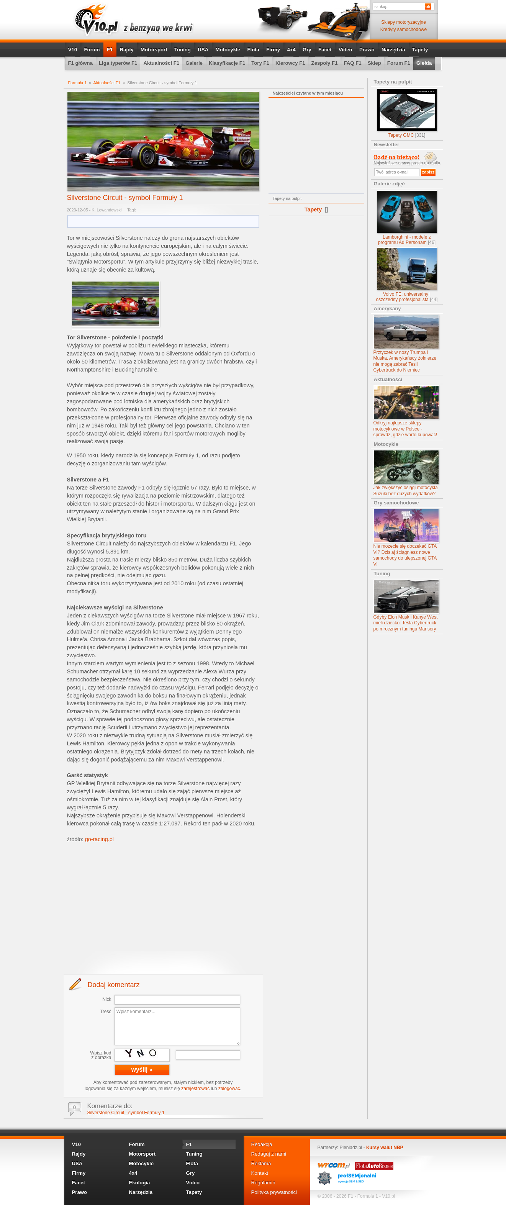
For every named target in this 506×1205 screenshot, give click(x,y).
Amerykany (387, 308)
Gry (307, 49)
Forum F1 (398, 63)
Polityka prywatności (274, 1192)
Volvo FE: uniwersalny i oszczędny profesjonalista (407, 274)
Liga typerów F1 (118, 63)
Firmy (273, 49)
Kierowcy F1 (290, 63)
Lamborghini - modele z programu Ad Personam (407, 217)
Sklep (374, 63)
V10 (72, 49)
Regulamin (263, 1182)
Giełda (424, 63)
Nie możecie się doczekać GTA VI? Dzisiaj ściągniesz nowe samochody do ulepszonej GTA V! (406, 538)
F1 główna (80, 63)
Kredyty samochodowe (403, 29)
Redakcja (261, 1144)
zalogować (229, 1088)
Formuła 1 (77, 82)
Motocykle (228, 49)
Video (345, 49)
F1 (110, 49)
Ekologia (139, 1182)
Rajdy (127, 49)
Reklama (261, 1163)
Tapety (420, 49)
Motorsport (154, 49)
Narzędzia (393, 49)
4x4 (291, 49)
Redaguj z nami (269, 1154)
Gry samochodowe (396, 503)
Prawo (367, 49)
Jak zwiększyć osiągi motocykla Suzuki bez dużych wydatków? (406, 473)
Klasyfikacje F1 (227, 63)
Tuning (182, 49)
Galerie (194, 63)
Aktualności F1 (161, 63)
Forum (92, 49)
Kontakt (260, 1173)
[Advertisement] (163, 908)
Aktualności (388, 379)
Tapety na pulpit (393, 82)
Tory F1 (260, 63)
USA (203, 49)
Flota (253, 49)
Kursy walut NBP (384, 1147)
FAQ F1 (352, 63)
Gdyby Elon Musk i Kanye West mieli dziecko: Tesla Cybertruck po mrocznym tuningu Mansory (406, 606)
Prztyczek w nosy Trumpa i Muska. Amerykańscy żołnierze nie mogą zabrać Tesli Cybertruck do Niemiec (406, 344)
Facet (324, 49)
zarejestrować (195, 1088)
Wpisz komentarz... (177, 1026)
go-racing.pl (99, 839)
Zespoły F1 (324, 63)
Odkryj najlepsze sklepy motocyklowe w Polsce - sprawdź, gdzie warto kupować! (406, 411)
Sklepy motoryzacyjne (403, 22)
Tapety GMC (407, 113)
